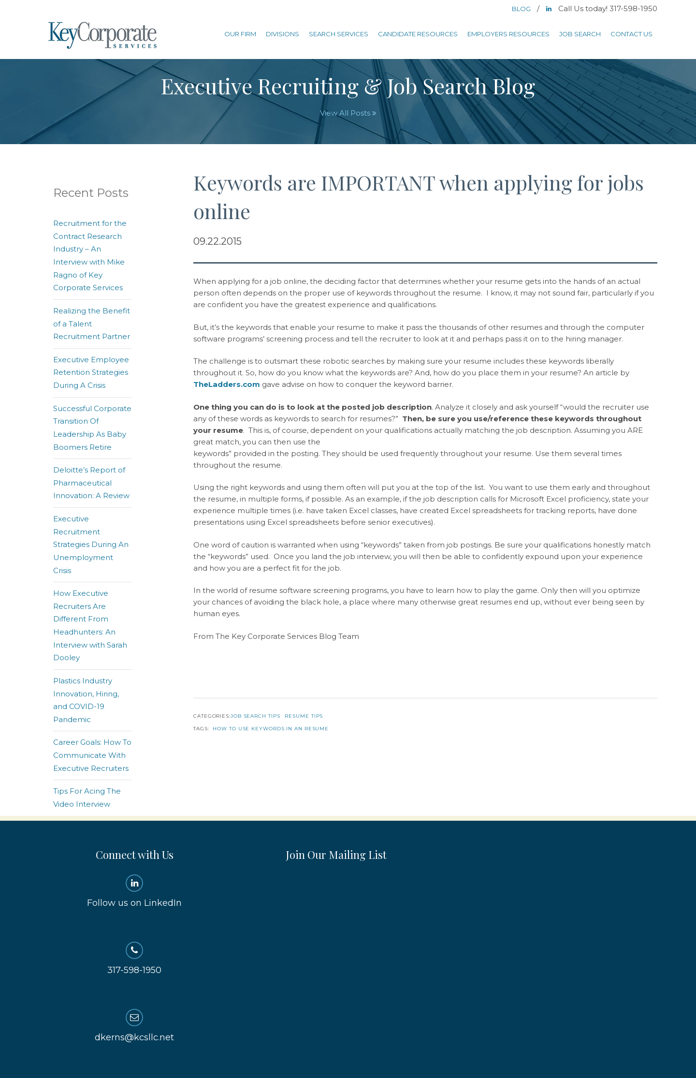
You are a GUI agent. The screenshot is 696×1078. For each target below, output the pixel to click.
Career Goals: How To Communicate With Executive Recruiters (92, 755)
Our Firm (240, 34)
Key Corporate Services (103, 36)
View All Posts (348, 113)
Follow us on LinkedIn (135, 891)
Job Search (580, 34)
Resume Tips (304, 716)
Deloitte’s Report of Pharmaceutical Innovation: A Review (91, 482)
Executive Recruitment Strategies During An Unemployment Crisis (91, 544)
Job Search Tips (255, 716)
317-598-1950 (135, 958)
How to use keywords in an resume (271, 728)
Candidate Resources (418, 34)
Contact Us (631, 34)
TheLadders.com (226, 384)
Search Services (338, 34)
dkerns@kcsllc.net (135, 1026)
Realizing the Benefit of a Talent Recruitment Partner (91, 323)
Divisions (282, 34)
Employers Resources (508, 34)
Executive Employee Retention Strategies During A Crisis (91, 372)
